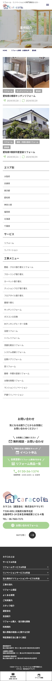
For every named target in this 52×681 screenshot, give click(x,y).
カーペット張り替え (13, 281)
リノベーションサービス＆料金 (16, 572)
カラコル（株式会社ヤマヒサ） (26, 669)
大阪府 (7, 176)
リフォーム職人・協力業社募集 (16, 621)
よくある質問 (8, 595)
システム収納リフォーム (15, 352)
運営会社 (7, 610)
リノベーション (11, 250)
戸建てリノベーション (14, 394)
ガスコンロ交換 (11, 316)
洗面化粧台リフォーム (14, 345)
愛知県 (38, 91)
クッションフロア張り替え (15, 288)
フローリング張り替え (14, 274)
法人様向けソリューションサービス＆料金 (21, 578)
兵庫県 (7, 183)
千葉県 (7, 226)
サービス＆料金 (9, 561)
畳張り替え (9, 302)
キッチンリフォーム (24, 91)
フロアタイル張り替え (14, 295)
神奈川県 (8, 204)
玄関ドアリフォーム (13, 359)
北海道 (7, 218)
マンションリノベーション (15, 387)
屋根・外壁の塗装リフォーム (27, 142)
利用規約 (7, 626)
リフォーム (8, 91)
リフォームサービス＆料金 (14, 567)
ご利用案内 (7, 600)
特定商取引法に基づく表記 (14, 637)
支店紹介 (7, 616)
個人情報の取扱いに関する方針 (16, 632)
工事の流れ (7, 584)
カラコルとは (8, 556)
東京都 (7, 190)
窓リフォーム (10, 366)
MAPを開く (21, 535)
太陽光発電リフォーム (14, 380)
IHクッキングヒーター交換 (15, 323)
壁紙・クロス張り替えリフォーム (18, 267)
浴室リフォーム (11, 331)
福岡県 (7, 211)
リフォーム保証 (9, 589)
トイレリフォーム (12, 338)
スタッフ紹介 (8, 605)
